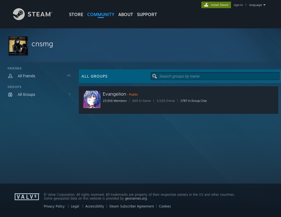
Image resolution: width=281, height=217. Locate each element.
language (255, 5)
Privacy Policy (54, 206)
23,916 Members (115, 101)
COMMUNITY (100, 14)
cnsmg (42, 43)
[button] (140, 45)
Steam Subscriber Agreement (131, 206)
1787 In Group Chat (193, 101)
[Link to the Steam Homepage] (37, 18)
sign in (238, 5)
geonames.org (136, 198)
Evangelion (114, 94)
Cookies (165, 206)
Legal (75, 206)
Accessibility (94, 206)
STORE (76, 14)
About (125, 14)
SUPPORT (147, 14)
